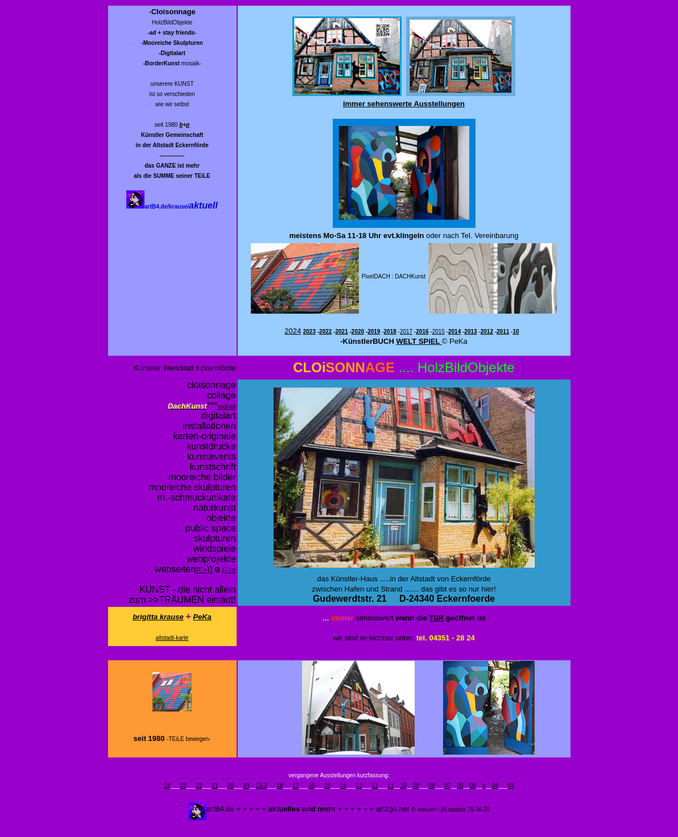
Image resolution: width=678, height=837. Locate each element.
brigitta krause (158, 617)
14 (343, 785)
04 (495, 785)
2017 (406, 331)
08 (431, 785)
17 (295, 785)
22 (199, 785)
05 (473, 785)
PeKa (202, 617)
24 (167, 785)
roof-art (226, 406)
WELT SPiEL (418, 341)
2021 (341, 331)
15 (327, 785)
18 (279, 785)
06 (460, 785)
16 (311, 785)
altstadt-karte (172, 638)
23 (183, 785)
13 (358, 785)
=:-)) (204, 569)
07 (447, 785)
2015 (438, 331)
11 (390, 785)
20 (231, 785)
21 (215, 785)
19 (246, 785)
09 (416, 785)
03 (510, 785)
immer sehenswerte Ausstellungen (404, 103)
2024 (292, 331)
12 (374, 785)
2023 (309, 331)
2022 (325, 331)
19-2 (261, 785)
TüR (436, 618)
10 (403, 785)
